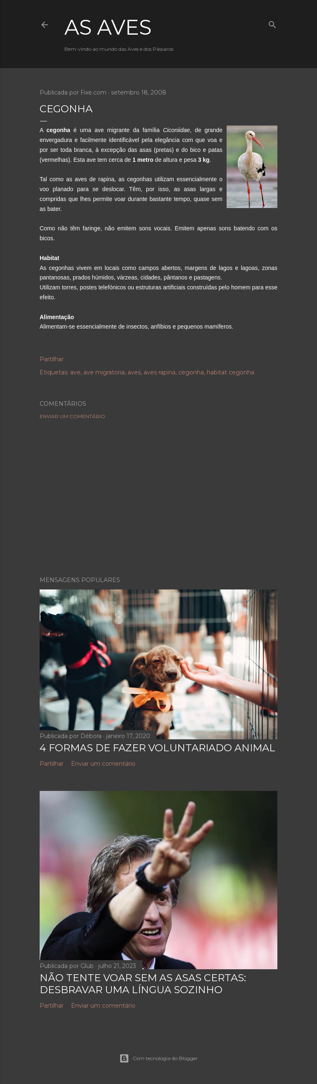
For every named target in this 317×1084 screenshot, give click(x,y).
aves (134, 372)
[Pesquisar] (272, 23)
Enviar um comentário (72, 416)
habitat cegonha (230, 372)
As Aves (107, 27)
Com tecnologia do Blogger (158, 1058)
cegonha (191, 372)
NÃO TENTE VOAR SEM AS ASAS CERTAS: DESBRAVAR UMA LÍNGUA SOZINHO (143, 984)
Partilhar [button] (52, 359)
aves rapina (159, 372)
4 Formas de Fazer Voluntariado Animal (157, 748)
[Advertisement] (158, 498)
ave (75, 372)
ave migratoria (104, 372)
